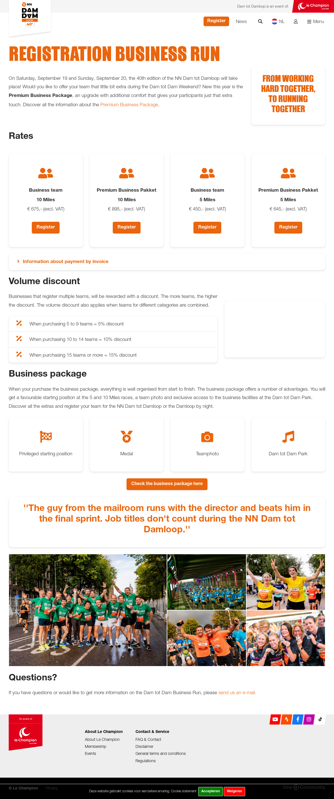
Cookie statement (184, 791)
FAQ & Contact (148, 739)
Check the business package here (167, 484)
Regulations (146, 760)
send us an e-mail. (237, 692)
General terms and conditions (161, 753)
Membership (95, 746)
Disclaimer (144, 746)
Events (90, 753)
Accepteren (210, 791)
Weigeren (234, 791)
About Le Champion (102, 739)
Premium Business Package (129, 104)
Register (216, 21)
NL (278, 21)
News (241, 21)
